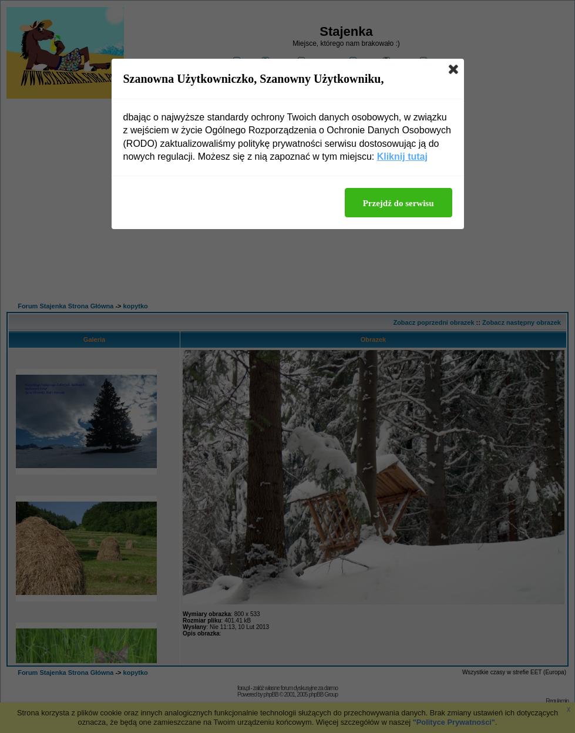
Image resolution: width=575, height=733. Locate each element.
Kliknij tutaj (402, 157)
